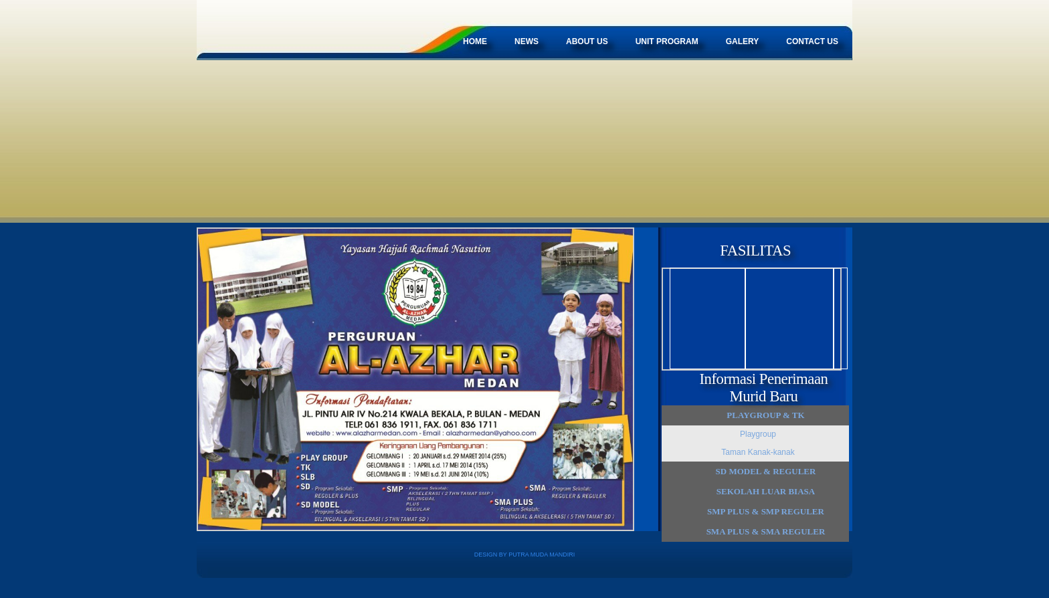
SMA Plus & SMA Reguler (766, 531)
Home (475, 41)
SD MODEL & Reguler (766, 471)
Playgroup (758, 434)
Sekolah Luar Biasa (766, 491)
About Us (587, 41)
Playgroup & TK (765, 415)
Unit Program (667, 41)
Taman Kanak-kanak (757, 452)
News (526, 41)
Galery (742, 41)
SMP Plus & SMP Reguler (765, 511)
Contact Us (812, 41)
